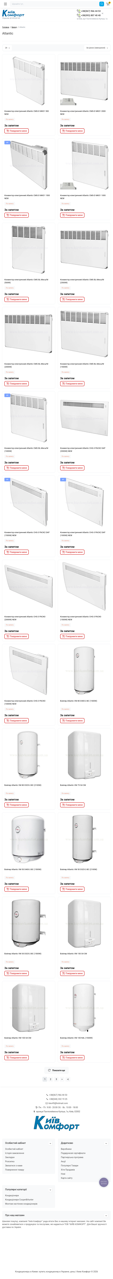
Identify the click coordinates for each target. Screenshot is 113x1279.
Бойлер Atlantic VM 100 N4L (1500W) (76, 1038)
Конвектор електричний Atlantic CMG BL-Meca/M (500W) (26, 281)
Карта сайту (66, 1178)
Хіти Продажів (68, 1170)
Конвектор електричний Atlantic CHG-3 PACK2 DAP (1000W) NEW (82, 533)
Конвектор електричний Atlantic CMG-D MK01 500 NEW (26, 112)
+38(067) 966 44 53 (88, 11)
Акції (63, 1161)
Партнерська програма (72, 1157)
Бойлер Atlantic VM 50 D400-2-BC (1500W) (22, 869)
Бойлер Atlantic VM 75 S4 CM (73, 785)
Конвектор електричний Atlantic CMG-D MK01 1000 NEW (83, 196)
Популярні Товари (69, 1165)
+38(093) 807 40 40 (88, 15)
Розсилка (9, 1161)
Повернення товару (14, 1170)
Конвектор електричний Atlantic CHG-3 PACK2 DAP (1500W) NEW (27, 533)
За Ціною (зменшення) (97, 48)
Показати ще (56, 1070)
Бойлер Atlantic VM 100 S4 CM (17, 1038)
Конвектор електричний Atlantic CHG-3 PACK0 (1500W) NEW (80, 618)
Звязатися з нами (13, 1165)
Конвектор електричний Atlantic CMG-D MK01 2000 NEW (83, 112)
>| (68, 1079)
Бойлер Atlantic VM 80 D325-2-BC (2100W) (22, 785)
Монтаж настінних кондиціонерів (21, 1204)
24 (7, 48)
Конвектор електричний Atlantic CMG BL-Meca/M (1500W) (82, 365)
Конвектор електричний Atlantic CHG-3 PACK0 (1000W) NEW (24, 702)
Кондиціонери (12, 1195)
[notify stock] (16, 130)
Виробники (66, 1149)
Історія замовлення (14, 1153)
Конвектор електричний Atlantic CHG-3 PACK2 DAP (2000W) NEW (82, 449)
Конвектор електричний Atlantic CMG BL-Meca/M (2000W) (26, 365)
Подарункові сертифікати (73, 1153)
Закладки (9, 1157)
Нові (63, 1174)
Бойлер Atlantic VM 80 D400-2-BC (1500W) (78, 701)
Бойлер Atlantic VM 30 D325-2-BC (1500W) (22, 954)
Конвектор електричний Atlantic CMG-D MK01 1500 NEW (27, 196)
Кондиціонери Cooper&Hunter (19, 1199)
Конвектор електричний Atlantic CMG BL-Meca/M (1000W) (26, 449)
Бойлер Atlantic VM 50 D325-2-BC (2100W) (78, 869)
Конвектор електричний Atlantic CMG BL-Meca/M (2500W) (82, 281)
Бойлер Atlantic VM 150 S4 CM (73, 954)
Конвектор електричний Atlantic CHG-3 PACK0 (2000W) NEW (24, 618)
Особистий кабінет (14, 1149)
